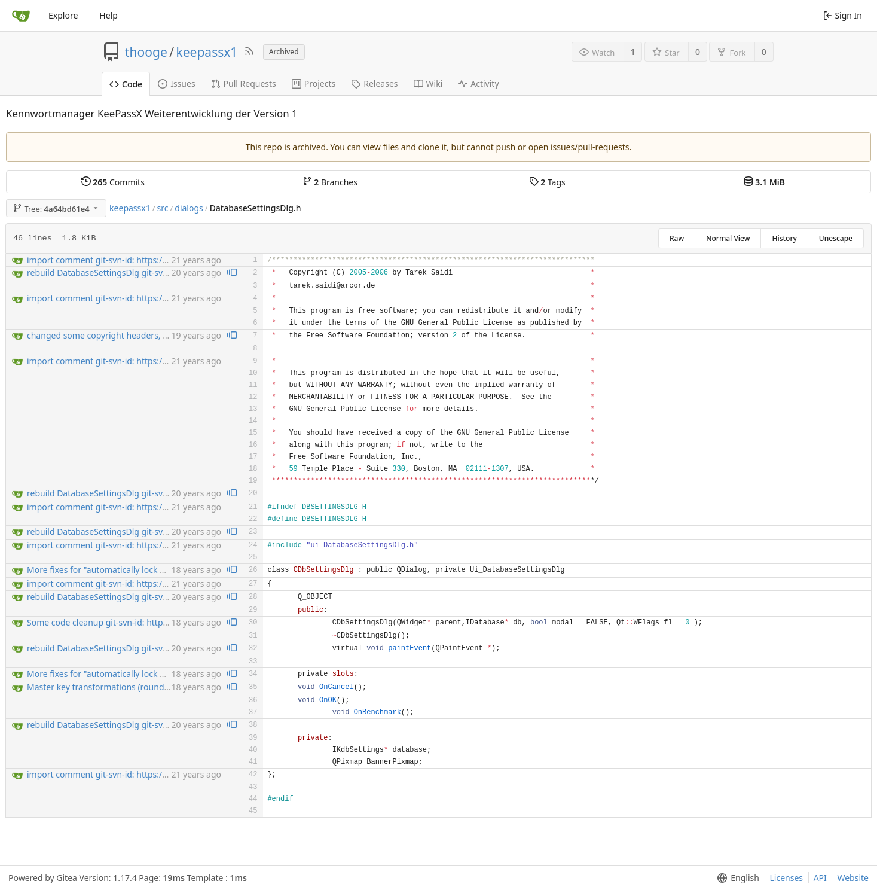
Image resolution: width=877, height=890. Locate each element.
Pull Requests (243, 83)
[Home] (21, 16)
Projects (313, 83)
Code (125, 84)
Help (108, 15)
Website (853, 877)
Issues (176, 83)
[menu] (736, 878)
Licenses (786, 877)
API (820, 877)
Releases (374, 83)
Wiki (428, 83)
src (163, 208)
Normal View (728, 238)
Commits (113, 182)
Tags (547, 182)
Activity (478, 83)
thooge (146, 52)
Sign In (843, 15)
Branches (329, 182)
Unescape (835, 238)
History (784, 238)
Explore (63, 15)
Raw (677, 238)
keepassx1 (207, 52)
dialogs (189, 208)
